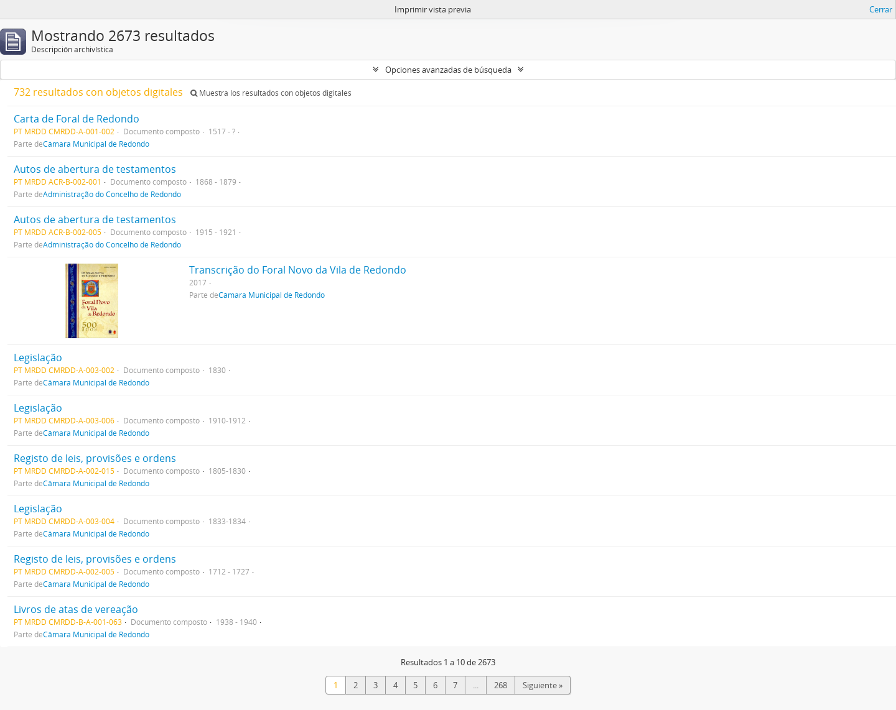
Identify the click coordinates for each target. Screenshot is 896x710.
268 (500, 685)
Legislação (38, 357)
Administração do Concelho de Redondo (112, 194)
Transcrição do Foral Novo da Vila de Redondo (297, 270)
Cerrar (880, 9)
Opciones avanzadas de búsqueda (448, 69)
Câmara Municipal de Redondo (96, 144)
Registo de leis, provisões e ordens (95, 458)
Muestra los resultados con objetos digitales (271, 93)
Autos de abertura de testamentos (95, 169)
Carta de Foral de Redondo (76, 119)
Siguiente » (542, 685)
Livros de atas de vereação (76, 609)
